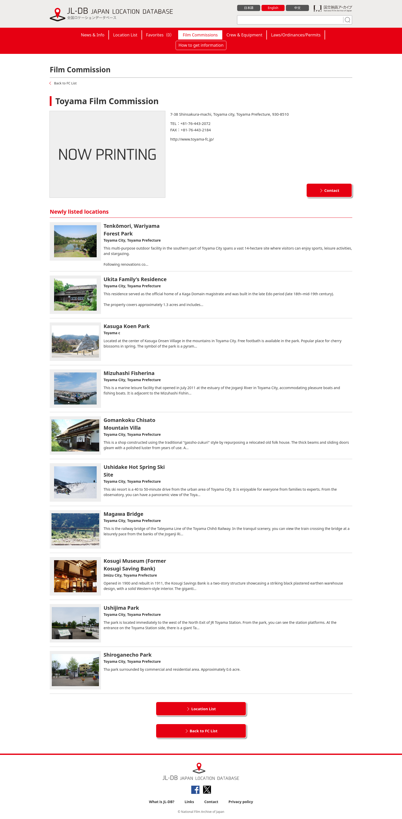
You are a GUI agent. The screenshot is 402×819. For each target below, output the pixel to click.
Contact (331, 190)
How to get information (201, 45)
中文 (297, 8)
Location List (125, 35)
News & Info (93, 35)
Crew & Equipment (244, 35)
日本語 (249, 8)
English (273, 8)
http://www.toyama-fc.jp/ (192, 138)
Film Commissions (200, 35)
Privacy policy (240, 801)
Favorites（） (160, 35)
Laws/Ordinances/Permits (295, 35)
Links (189, 801)
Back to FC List (66, 83)
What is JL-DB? (161, 801)
